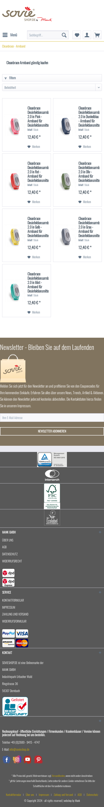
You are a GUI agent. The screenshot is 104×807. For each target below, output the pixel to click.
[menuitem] (9, 32)
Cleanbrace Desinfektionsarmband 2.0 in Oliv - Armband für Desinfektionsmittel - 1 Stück (89, 171)
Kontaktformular (13, 600)
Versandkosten (58, 775)
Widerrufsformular (14, 621)
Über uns (7, 540)
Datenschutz (10, 554)
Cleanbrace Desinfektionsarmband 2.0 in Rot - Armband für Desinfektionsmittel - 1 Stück (38, 171)
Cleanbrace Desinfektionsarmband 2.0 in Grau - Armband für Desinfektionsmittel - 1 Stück (89, 226)
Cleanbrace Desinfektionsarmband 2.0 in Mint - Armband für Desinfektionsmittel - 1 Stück (38, 282)
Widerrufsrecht (12, 561)
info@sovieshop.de (19, 749)
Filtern (10, 78)
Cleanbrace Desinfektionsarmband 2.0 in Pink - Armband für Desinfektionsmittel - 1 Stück (38, 116)
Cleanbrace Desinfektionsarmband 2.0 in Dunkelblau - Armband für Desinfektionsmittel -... (89, 116)
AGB (4, 547)
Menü (10, 34)
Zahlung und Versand (15, 614)
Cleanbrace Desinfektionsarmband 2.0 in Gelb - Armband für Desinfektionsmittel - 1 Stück (38, 226)
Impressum (8, 607)
